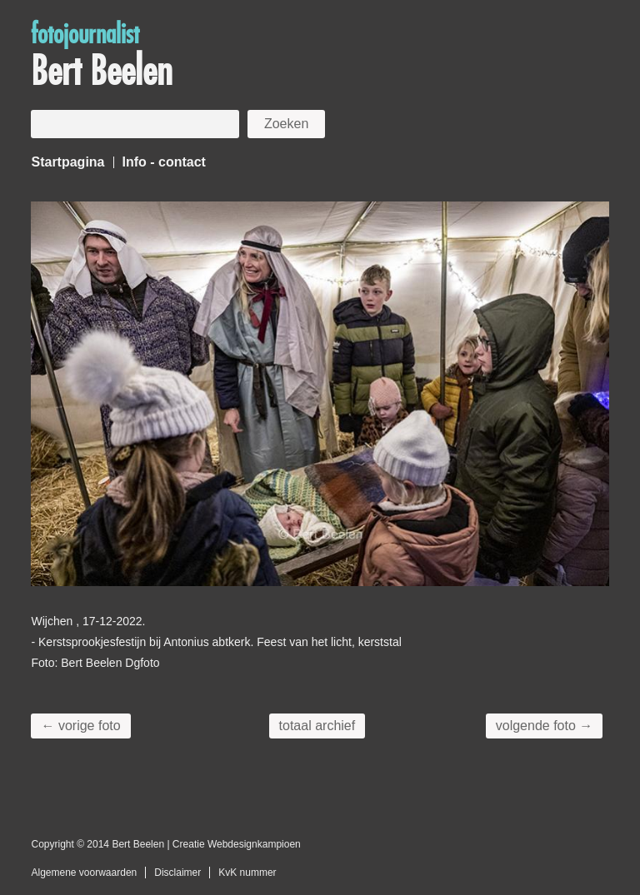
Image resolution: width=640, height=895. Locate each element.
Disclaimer (177, 872)
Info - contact (164, 162)
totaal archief (317, 725)
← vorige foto (80, 725)
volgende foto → (544, 725)
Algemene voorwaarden (84, 872)
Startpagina (67, 162)
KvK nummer (247, 872)
